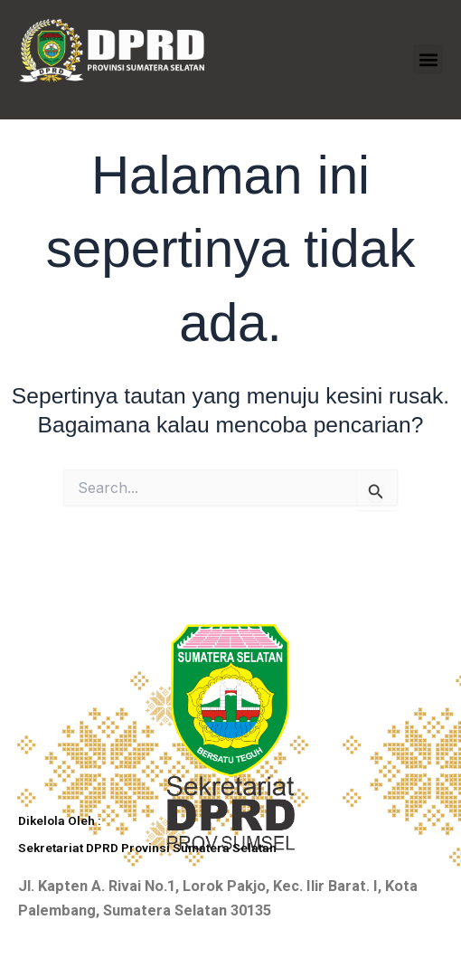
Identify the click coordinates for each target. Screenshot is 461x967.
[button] (428, 59)
